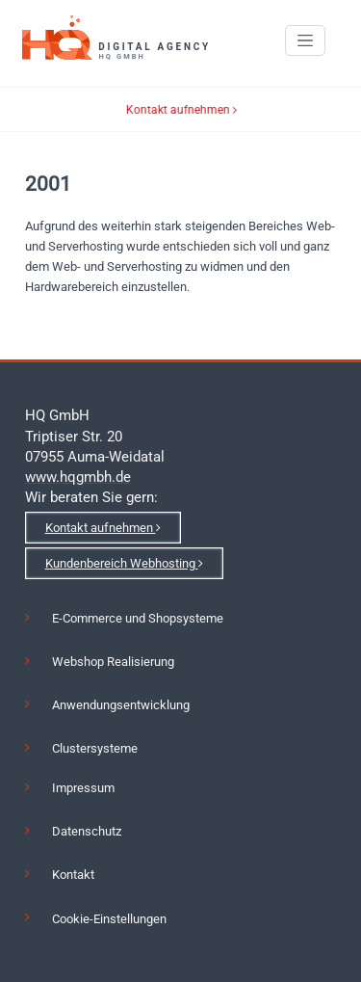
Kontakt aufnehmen (186, 110)
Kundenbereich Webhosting (124, 563)
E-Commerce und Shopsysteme (137, 618)
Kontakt (73, 874)
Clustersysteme (95, 748)
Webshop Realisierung (113, 661)
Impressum (83, 788)
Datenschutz (86, 831)
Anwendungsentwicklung (121, 705)
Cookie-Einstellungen (109, 919)
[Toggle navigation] (305, 40)
